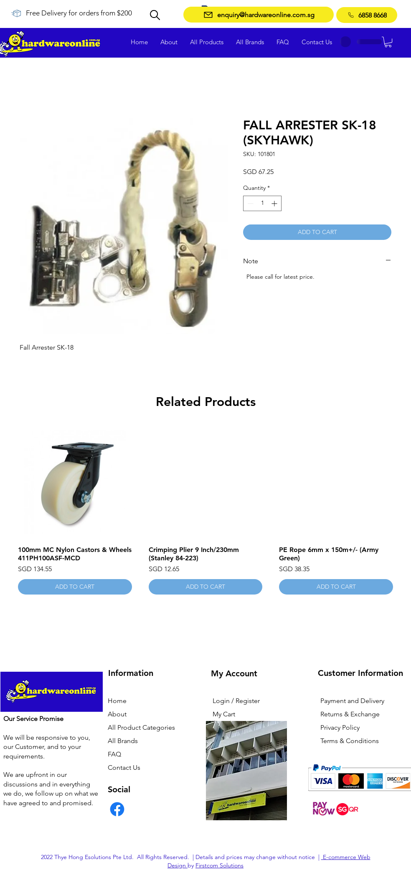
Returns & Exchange (350, 714)
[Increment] (275, 203)
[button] (388, 42)
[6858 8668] (366, 15)
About (117, 714)
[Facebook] (117, 809)
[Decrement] (249, 203)
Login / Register (236, 701)
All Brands (123, 741)
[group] (205, 510)
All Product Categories (141, 727)
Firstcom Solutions (219, 865)
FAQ (114, 754)
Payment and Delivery (352, 701)
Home (117, 701)
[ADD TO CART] (75, 587)
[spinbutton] (262, 203)
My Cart (224, 714)
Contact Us (124, 767)
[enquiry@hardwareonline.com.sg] (258, 15)
